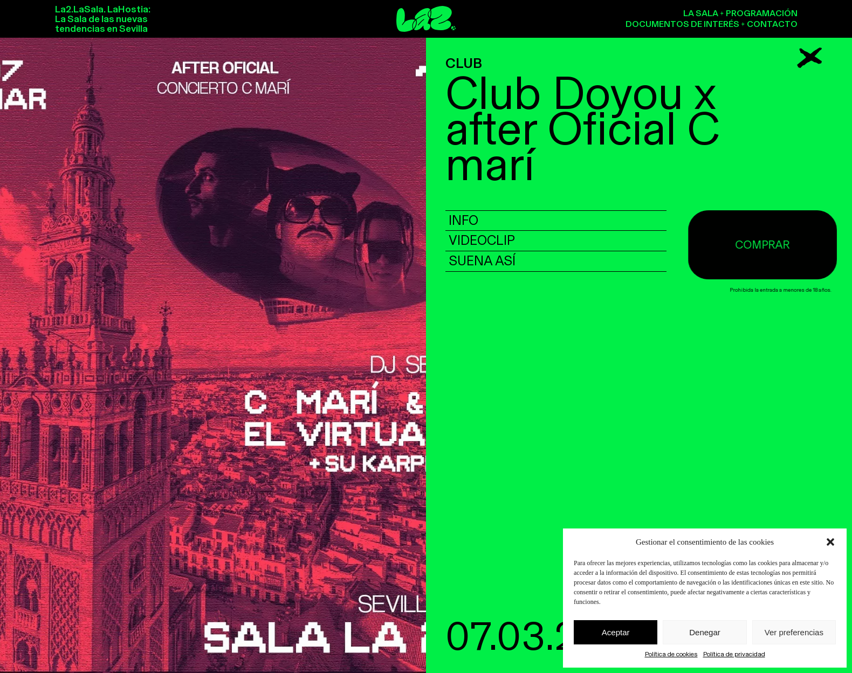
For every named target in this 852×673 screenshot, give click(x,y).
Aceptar (616, 632)
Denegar (704, 632)
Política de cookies (671, 654)
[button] (830, 542)
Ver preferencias (794, 632)
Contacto (772, 24)
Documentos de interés (682, 24)
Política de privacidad (734, 654)
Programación (762, 13)
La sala (700, 13)
